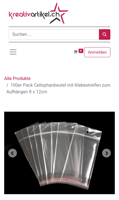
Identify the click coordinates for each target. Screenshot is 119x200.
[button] (12, 153)
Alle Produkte (17, 78)
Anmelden (97, 52)
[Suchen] (104, 34)
